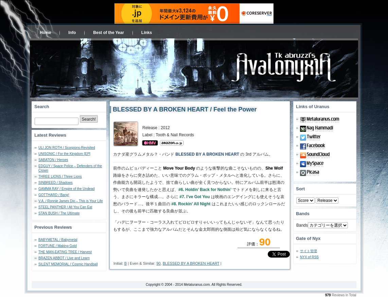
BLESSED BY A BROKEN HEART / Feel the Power (185, 109)
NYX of (309, 257)
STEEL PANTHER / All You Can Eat (65, 207)
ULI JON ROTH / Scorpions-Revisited (66, 148)
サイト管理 (308, 251)
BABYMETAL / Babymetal (57, 240)
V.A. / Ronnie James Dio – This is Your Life (70, 201)
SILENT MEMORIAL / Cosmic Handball (68, 264)
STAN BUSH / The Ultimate (59, 213)
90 (158, 263)
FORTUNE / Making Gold (57, 246)
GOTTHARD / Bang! (53, 195)
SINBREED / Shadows (55, 183)
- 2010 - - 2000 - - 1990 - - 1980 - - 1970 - (327, 200)
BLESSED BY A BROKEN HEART (191, 263)
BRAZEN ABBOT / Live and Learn (64, 258)
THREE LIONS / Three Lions (60, 176)
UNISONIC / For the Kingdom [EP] (64, 154)
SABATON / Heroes (53, 160)
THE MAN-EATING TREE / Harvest (65, 252)
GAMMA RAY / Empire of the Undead (66, 189)
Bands (302, 225)
